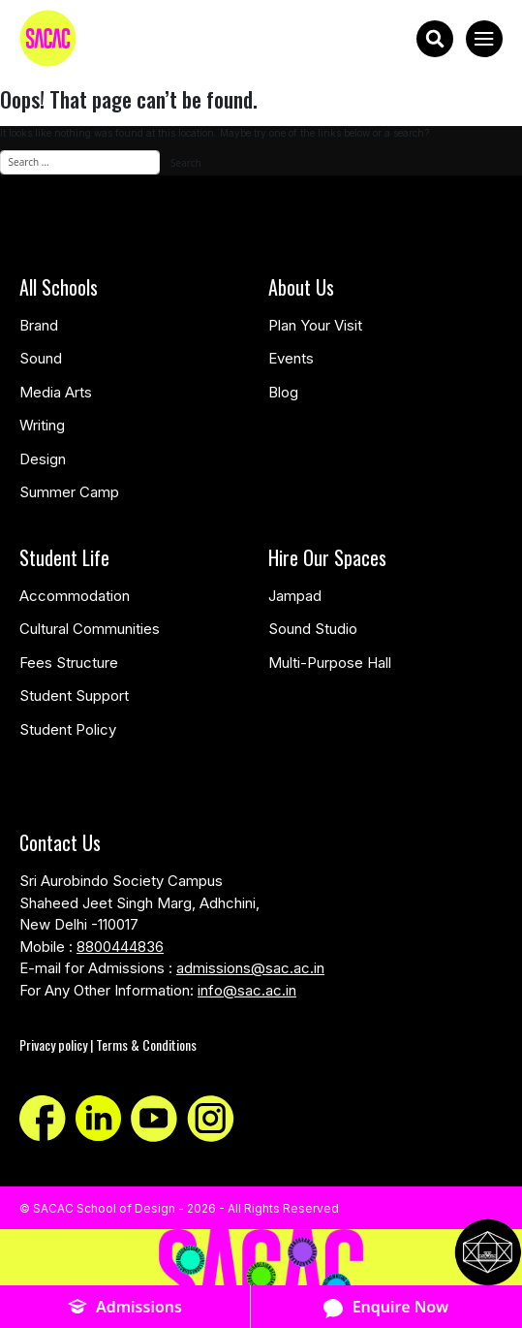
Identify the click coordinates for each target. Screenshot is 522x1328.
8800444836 (120, 946)
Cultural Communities (89, 628)
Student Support (74, 695)
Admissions (125, 1307)
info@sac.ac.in (247, 990)
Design (42, 459)
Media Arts (55, 392)
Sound (40, 358)
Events (291, 358)
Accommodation (74, 595)
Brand (38, 325)
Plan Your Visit (315, 325)
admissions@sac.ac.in (250, 968)
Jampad (295, 595)
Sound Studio (312, 628)
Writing (42, 425)
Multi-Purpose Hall (329, 662)
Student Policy (67, 729)
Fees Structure (68, 662)
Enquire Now (385, 1307)
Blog (283, 392)
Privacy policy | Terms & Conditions (108, 1044)
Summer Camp (69, 492)
